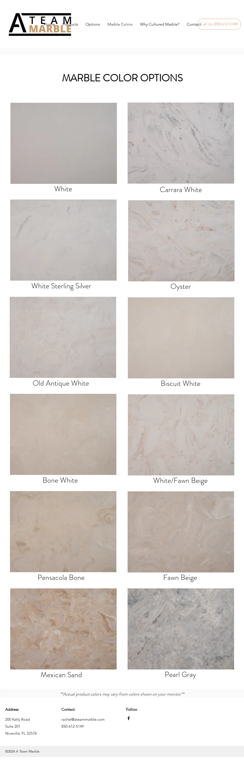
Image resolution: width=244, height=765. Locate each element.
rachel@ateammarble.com (83, 719)
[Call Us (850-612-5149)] (219, 24)
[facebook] (128, 718)
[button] (93, 24)
